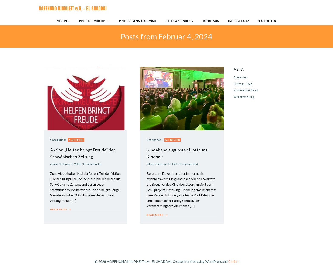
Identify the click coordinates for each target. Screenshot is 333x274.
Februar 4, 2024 (70, 164)
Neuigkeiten (267, 21)
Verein (64, 21)
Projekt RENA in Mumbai (137, 21)
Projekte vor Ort (95, 21)
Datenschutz (238, 21)
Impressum (211, 21)
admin (54, 164)
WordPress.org (244, 97)
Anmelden (240, 77)
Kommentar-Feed (246, 90)
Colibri (233, 262)
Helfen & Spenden (179, 21)
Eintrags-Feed (243, 84)
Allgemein (76, 139)
